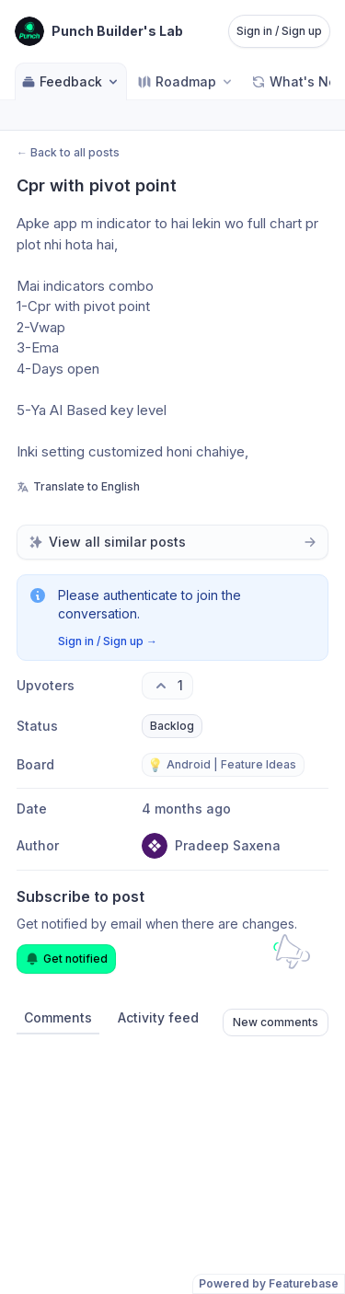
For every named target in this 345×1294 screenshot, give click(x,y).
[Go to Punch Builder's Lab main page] (99, 31)
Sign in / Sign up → (107, 641)
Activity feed (158, 1017)
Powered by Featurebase (269, 1283)
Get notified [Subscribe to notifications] (66, 959)
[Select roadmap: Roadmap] (186, 81)
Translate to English (78, 486)
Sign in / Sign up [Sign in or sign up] (279, 31)
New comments (275, 1022)
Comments (58, 1017)
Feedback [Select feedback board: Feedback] (71, 81)
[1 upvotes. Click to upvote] (167, 685)
